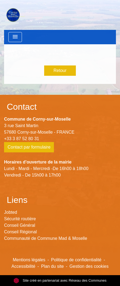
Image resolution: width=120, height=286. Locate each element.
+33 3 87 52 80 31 (21, 138)
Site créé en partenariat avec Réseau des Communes (60, 280)
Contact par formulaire (29, 147)
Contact (22, 107)
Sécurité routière (20, 218)
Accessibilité (23, 266)
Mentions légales (29, 259)
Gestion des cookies (89, 266)
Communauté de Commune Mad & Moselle (45, 238)
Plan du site (52, 266)
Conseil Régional (20, 232)
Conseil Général (19, 225)
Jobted (10, 212)
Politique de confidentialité (76, 259)
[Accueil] (15, 14)
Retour (59, 70)
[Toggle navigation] (15, 37)
